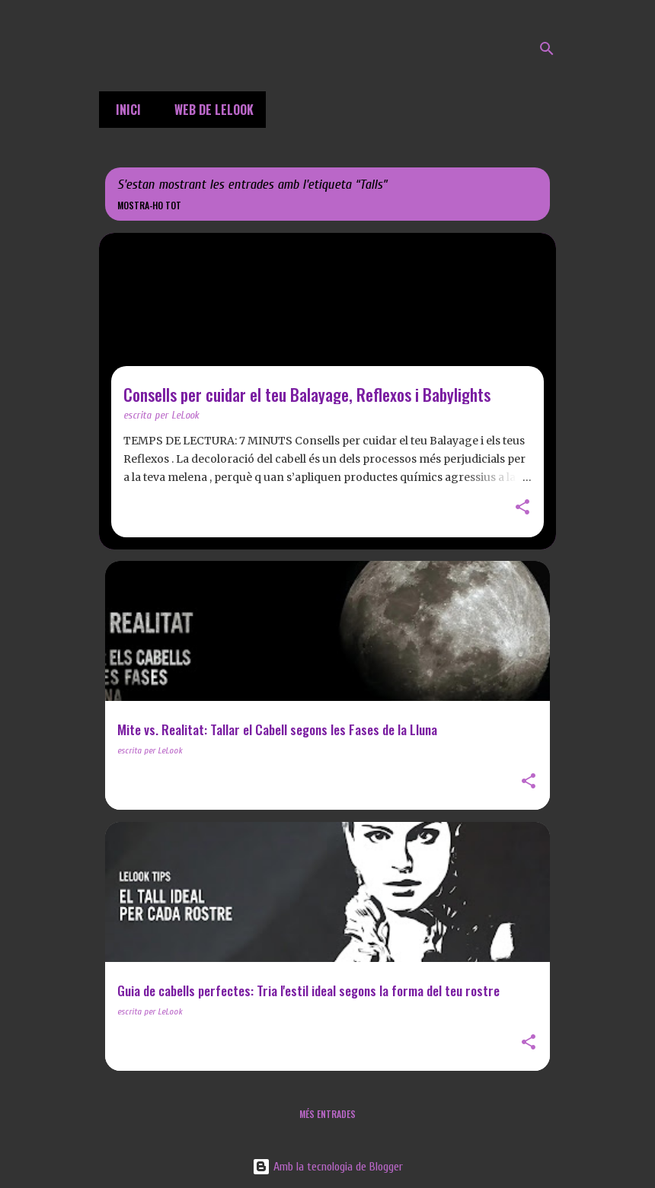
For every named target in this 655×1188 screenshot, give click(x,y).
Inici (123, 109)
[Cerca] (547, 48)
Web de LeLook (209, 109)
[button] (522, 508)
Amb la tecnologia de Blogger (327, 1167)
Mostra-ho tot (149, 205)
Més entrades (327, 1113)
